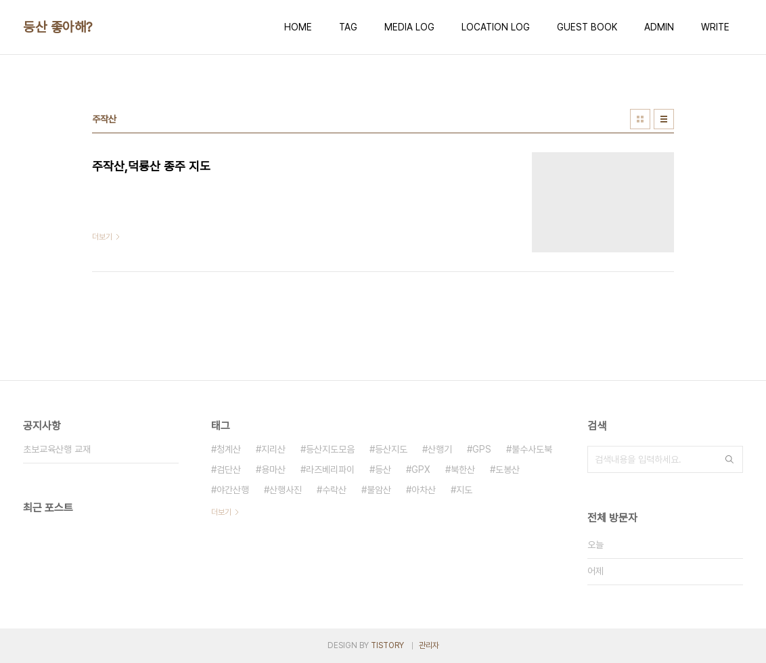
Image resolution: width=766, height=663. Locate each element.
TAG (348, 27)
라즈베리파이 (330, 469)
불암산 (379, 489)
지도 (464, 489)
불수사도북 (532, 449)
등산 (383, 469)
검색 (729, 459)
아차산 (423, 489)
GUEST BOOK (587, 27)
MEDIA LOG (409, 27)
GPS (481, 449)
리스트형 (664, 119)
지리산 (273, 449)
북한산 (463, 469)
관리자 (429, 645)
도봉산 (507, 469)
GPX (420, 469)
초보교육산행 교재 (57, 449)
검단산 (229, 469)
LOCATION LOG (495, 27)
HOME (298, 27)
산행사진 (285, 489)
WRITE (715, 27)
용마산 (273, 469)
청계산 (229, 449)
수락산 (334, 489)
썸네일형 (640, 119)
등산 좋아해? (58, 27)
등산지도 (391, 449)
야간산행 (233, 489)
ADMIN (659, 27)
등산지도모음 (330, 449)
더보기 (221, 512)
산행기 (440, 449)
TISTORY (387, 645)
